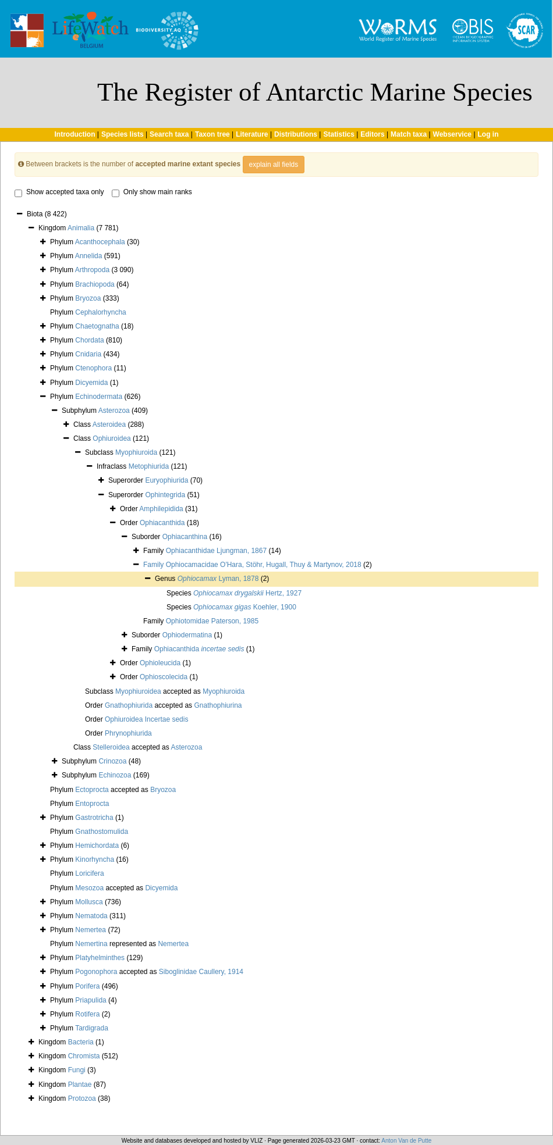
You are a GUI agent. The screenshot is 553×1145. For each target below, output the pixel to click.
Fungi (77, 1070)
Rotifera (87, 1014)
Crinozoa (112, 761)
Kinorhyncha (94, 859)
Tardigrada (91, 1028)
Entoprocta (92, 804)
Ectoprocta (91, 790)
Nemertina (91, 944)
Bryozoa (88, 298)
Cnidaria (88, 354)
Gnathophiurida (129, 705)
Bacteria (81, 1042)
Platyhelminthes (100, 958)
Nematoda (91, 916)
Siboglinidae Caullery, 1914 (201, 972)
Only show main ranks (152, 192)
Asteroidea (109, 424)
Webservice (452, 134)
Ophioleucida (160, 663)
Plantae (80, 1084)
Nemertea (90, 930)
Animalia (81, 228)
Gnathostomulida (101, 831)
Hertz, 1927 (247, 593)
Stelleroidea (111, 747)
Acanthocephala (100, 242)
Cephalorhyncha (100, 312)
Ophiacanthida (162, 523)
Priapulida (90, 1000)
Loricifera (89, 873)
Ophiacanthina (184, 537)
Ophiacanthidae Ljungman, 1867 (216, 551)
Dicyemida (91, 383)
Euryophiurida (166, 480)
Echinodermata (98, 397)
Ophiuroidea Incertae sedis (146, 719)
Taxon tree (212, 134)
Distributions (295, 134)
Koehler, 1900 (244, 607)
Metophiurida (149, 466)
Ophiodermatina (187, 635)
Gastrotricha (94, 818)
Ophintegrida (165, 495)
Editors (372, 134)
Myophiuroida (136, 452)
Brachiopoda (94, 284)
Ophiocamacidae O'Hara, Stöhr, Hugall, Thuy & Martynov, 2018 (263, 565)
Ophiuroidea (111, 438)
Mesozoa (89, 888)
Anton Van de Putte (406, 1140)
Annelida (88, 256)
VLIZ (256, 1140)
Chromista (84, 1056)
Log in (488, 134)
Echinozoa (114, 775)
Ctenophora (93, 368)
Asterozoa (114, 410)
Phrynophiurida (128, 733)
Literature (252, 134)
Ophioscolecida (163, 677)
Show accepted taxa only (59, 192)
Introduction (74, 134)
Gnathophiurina (218, 705)
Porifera (87, 986)
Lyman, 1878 (218, 579)
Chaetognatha (97, 326)
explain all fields (274, 164)
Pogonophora (96, 972)
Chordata (89, 340)
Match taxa (409, 134)
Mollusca (88, 902)
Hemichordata (97, 845)
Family (154, 565)
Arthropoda (92, 270)
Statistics (338, 134)
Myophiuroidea (138, 691)
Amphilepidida (161, 509)
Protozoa (82, 1098)
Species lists (122, 134)
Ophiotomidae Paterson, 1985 (212, 621)
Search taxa (169, 134)
